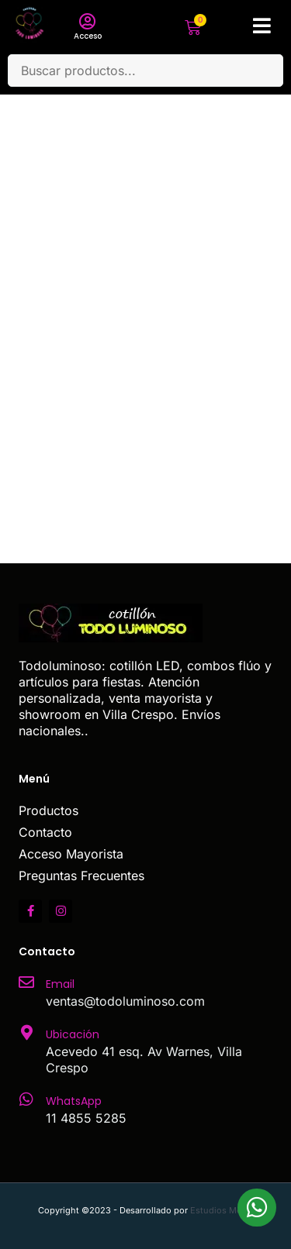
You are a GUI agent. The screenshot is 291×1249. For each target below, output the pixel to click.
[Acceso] (87, 21)
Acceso (88, 36)
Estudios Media (222, 1210)
